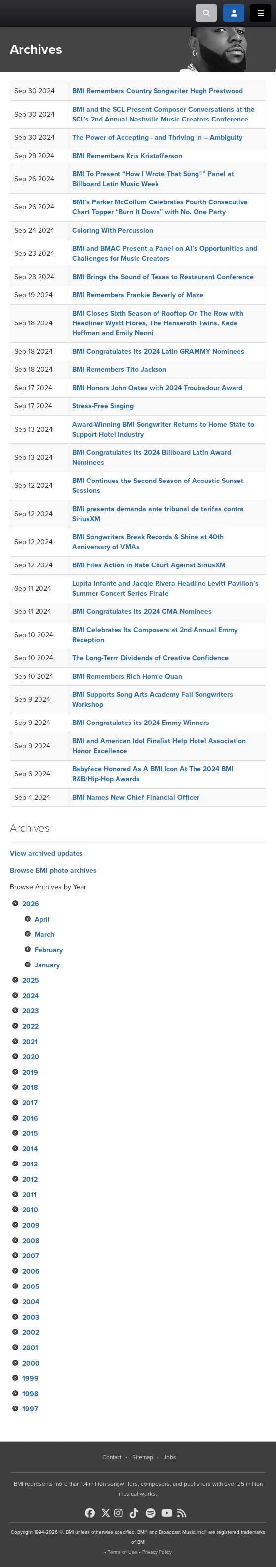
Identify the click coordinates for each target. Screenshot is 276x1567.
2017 (30, 1103)
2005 (30, 1287)
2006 (30, 1271)
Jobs (169, 1457)
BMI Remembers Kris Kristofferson (127, 156)
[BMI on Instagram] (121, 1513)
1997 (30, 1409)
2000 (30, 1363)
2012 (30, 1179)
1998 (30, 1394)
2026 (30, 904)
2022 (30, 1026)
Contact (111, 1457)
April (42, 919)
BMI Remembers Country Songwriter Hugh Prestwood (157, 91)
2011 (29, 1195)
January (47, 965)
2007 (30, 1256)
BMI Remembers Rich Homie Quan (127, 676)
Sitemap (142, 1457)
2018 (30, 1088)
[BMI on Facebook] (92, 1513)
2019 (30, 1072)
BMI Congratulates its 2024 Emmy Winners (140, 723)
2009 (30, 1225)
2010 (30, 1210)
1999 (30, 1378)
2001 (30, 1348)
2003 (30, 1317)
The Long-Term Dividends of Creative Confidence (150, 658)
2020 (30, 1057)
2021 (30, 1042)
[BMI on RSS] (184, 1513)
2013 (30, 1164)
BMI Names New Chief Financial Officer (135, 797)
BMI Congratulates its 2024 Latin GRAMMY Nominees (158, 351)
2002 (30, 1332)
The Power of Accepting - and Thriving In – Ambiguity (157, 137)
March (44, 934)
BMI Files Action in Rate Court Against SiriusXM (149, 565)
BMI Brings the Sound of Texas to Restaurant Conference (163, 277)
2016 (30, 1118)
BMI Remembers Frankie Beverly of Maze (137, 295)
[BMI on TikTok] (137, 1513)
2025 (30, 980)
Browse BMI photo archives (53, 870)
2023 (30, 1011)
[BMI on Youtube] (168, 1513)
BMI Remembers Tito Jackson (119, 369)
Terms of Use (122, 1552)
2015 (30, 1133)
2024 (30, 996)
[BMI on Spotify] (152, 1513)
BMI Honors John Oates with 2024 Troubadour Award (157, 388)
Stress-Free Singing (103, 406)
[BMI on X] (106, 1510)
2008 (30, 1241)
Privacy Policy (157, 1552)
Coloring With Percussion (112, 230)
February (49, 950)
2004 (30, 1302)
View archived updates (46, 853)
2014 (30, 1149)
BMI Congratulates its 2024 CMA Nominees (142, 611)
